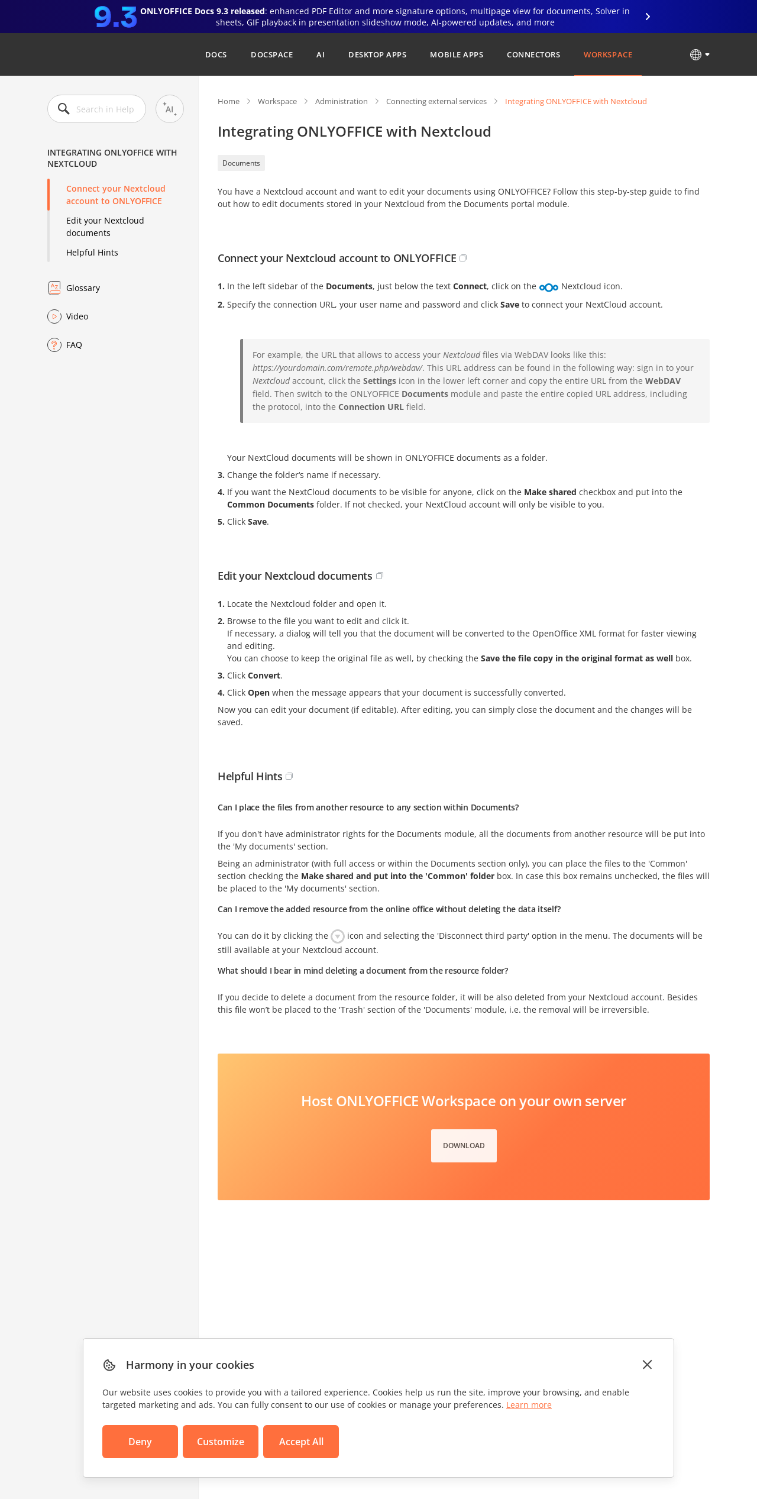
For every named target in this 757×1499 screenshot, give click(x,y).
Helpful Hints (92, 252)
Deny (140, 1441)
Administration (341, 101)
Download (464, 1146)
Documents (241, 163)
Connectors (533, 54)
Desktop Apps (377, 54)
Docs (216, 54)
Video (77, 316)
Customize (220, 1441)
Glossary (83, 287)
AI (320, 54)
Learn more (529, 1404)
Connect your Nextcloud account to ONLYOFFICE (116, 194)
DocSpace (272, 54)
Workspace (608, 54)
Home (229, 101)
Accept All (301, 1441)
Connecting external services (436, 101)
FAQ (74, 344)
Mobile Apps (456, 54)
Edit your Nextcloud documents (105, 226)
